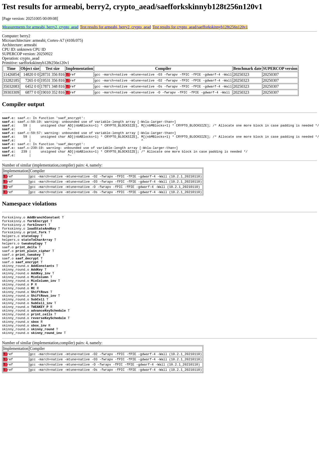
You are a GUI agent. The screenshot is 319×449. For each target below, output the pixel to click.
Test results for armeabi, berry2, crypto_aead (115, 27)
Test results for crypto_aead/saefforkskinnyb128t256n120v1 (200, 27)
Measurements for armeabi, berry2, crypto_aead (40, 27)
